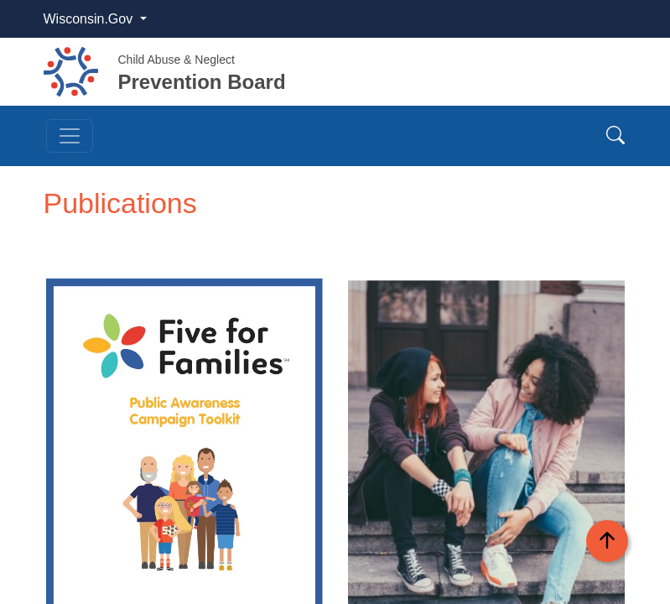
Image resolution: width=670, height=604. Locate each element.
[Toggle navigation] (69, 136)
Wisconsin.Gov (90, 19)
